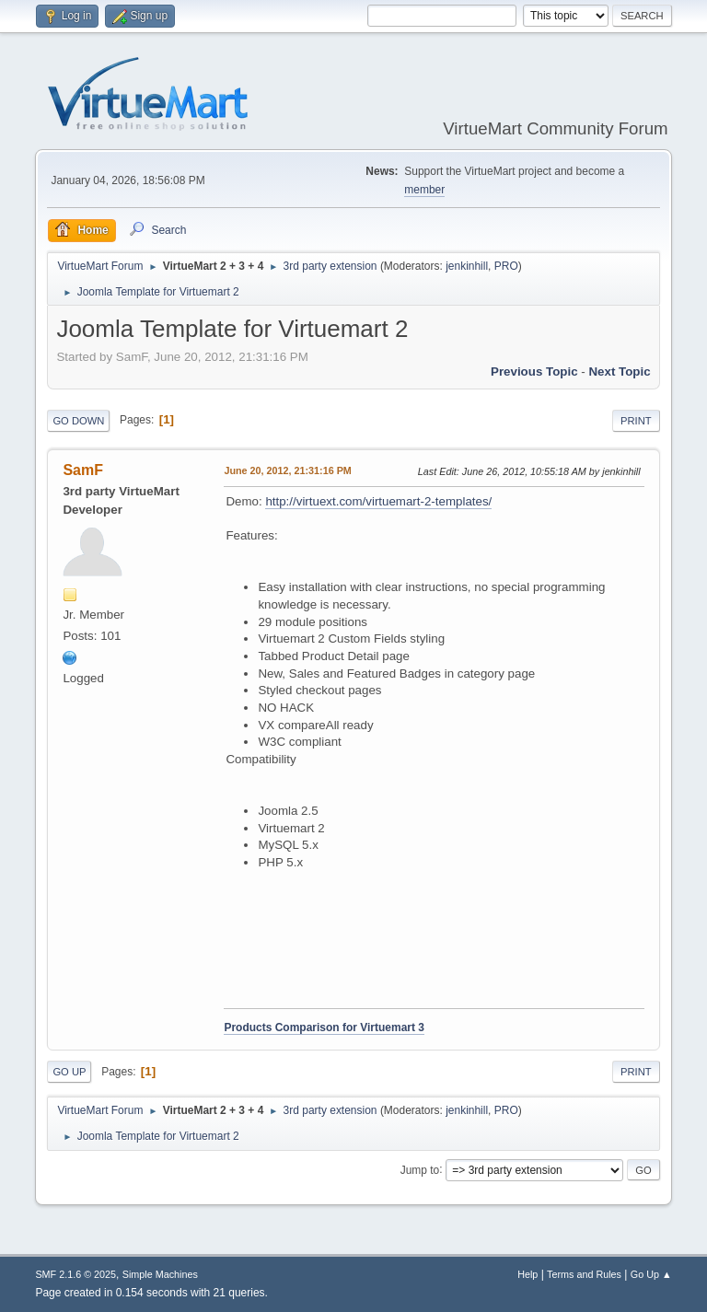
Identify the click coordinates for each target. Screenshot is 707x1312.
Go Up (69, 1071)
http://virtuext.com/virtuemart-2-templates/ (378, 501)
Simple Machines (160, 1274)
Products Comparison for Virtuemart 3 (324, 1027)
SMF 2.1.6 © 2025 (75, 1274)
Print (636, 420)
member (424, 189)
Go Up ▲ (651, 1274)
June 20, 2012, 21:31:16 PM (287, 470)
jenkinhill (467, 266)
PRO (506, 266)
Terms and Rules (584, 1274)
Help (527, 1274)
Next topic (619, 371)
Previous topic (534, 371)
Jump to (420, 1169)
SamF (83, 470)
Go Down (78, 420)
